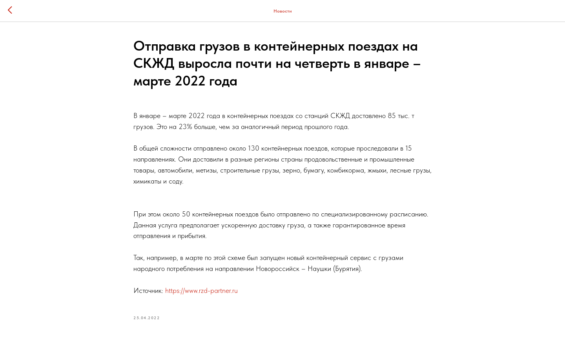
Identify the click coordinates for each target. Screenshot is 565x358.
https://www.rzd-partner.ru (201, 290)
